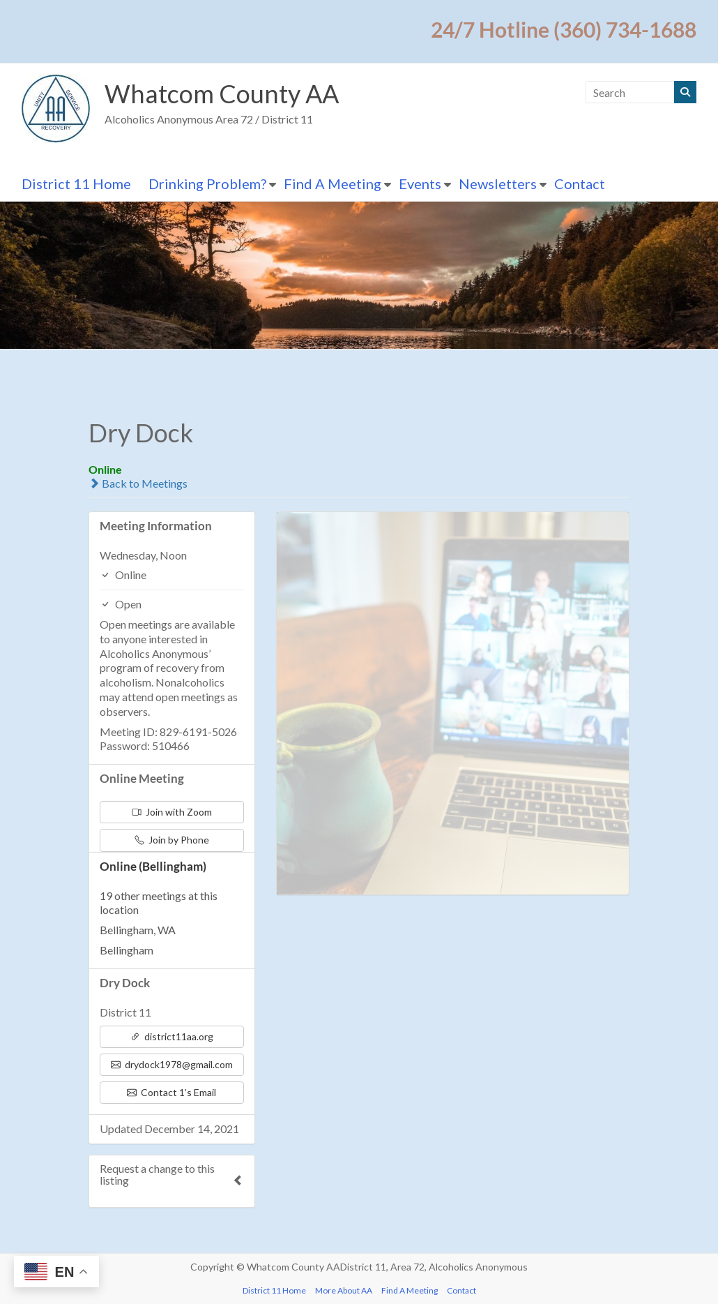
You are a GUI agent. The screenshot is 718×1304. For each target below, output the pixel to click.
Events (420, 183)
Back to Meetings (138, 483)
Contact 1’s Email (171, 1092)
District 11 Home (76, 183)
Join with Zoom (172, 812)
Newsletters (498, 183)
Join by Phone (172, 840)
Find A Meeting (332, 183)
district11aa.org (171, 1036)
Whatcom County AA (222, 93)
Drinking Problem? (207, 183)
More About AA (343, 1290)
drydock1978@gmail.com (172, 1064)
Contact (579, 183)
